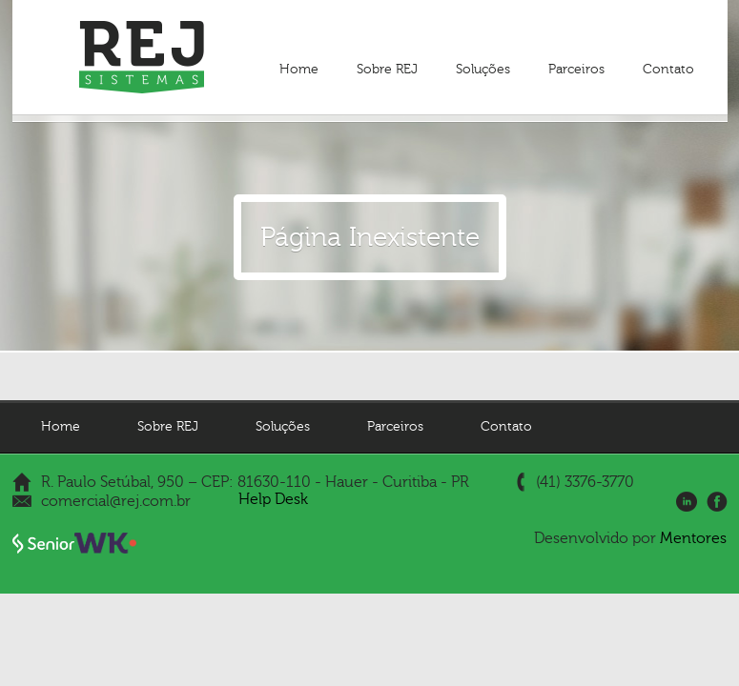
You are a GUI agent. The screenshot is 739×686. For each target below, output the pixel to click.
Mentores (693, 538)
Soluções (483, 69)
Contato (668, 69)
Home (298, 69)
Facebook (717, 502)
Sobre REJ (387, 69)
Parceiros (576, 69)
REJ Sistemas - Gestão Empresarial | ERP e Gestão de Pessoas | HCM (141, 57)
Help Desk (273, 499)
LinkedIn (686, 502)
